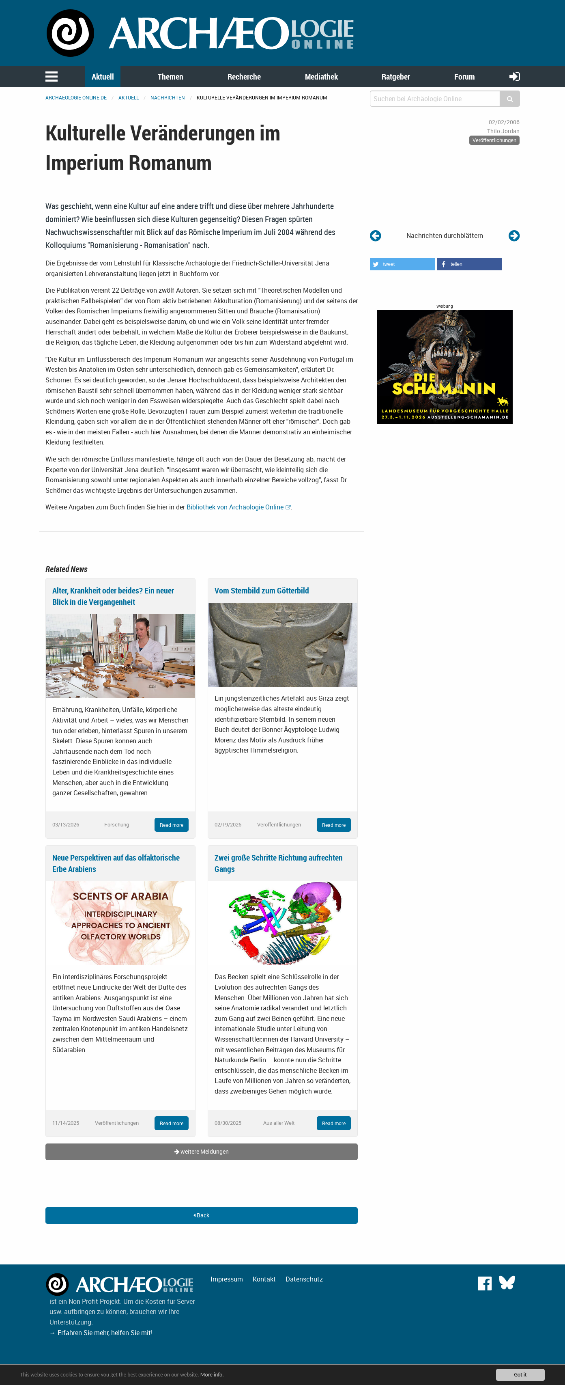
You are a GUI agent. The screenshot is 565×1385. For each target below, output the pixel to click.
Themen (170, 76)
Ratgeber (396, 76)
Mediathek (321, 76)
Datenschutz (304, 1279)
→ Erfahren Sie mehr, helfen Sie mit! (101, 1332)
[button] (402, 264)
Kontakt (264, 1279)
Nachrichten (167, 97)
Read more (171, 825)
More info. (212, 1374)
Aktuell (103, 76)
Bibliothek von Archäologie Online (235, 507)
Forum (464, 76)
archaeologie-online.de (76, 97)
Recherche (244, 76)
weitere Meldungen (201, 1151)
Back (201, 1215)
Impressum (227, 1279)
